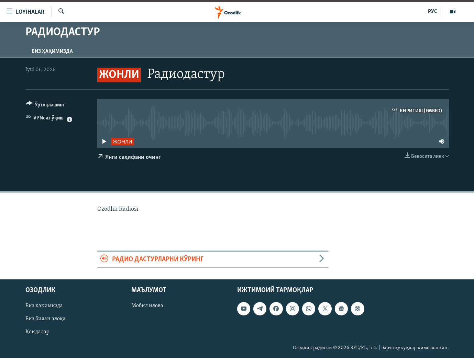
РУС (432, 11)
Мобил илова (147, 306)
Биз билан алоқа (45, 319)
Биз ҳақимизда (52, 51)
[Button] (45, 106)
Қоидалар (37, 332)
